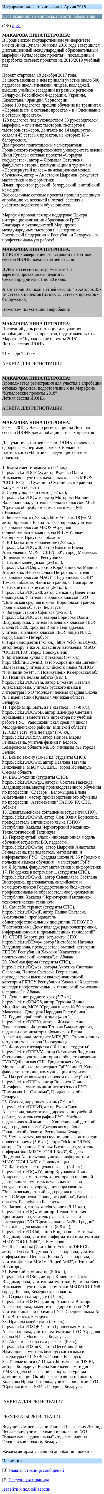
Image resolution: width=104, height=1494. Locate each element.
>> (18, 25)
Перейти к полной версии (26, 1489)
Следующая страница (29, 1479)
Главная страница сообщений (36, 1470)
